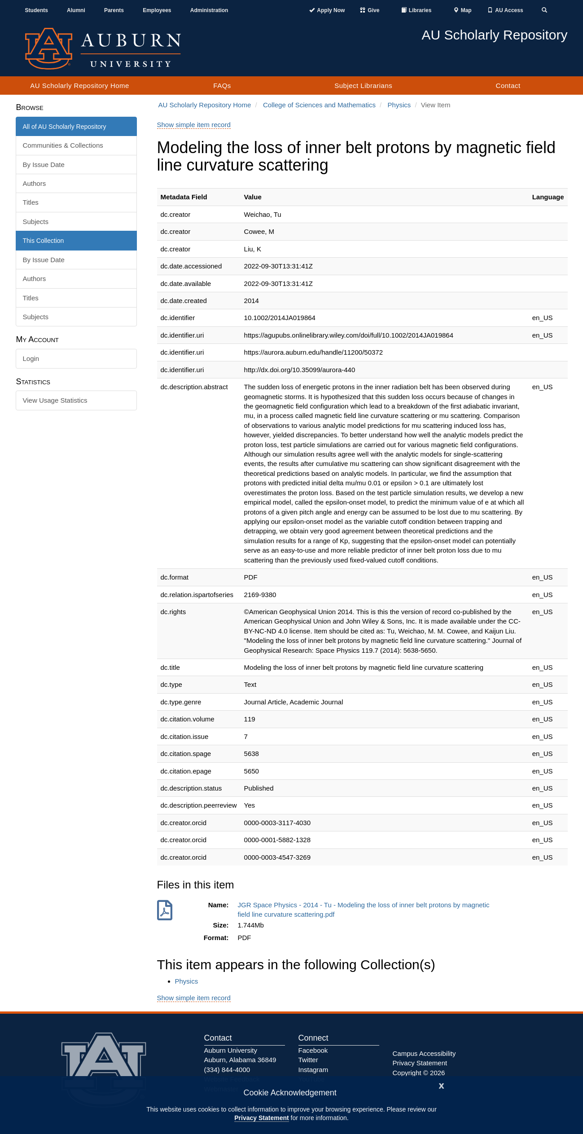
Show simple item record (194, 124)
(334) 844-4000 (227, 1069)
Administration (209, 10)
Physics (399, 105)
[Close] (441, 1085)
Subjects (36, 221)
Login (31, 358)
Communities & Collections (63, 145)
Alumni (76, 10)
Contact (508, 85)
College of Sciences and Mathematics (319, 105)
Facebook (313, 1050)
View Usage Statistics (55, 400)
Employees (157, 10)
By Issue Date (44, 164)
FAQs (222, 85)
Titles (31, 202)
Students (36, 10)
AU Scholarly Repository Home (79, 85)
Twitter (308, 1060)
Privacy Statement (261, 1117)
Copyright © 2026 (419, 1073)
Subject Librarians (363, 85)
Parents (114, 10)
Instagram (313, 1069)
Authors (34, 183)
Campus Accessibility (424, 1053)
